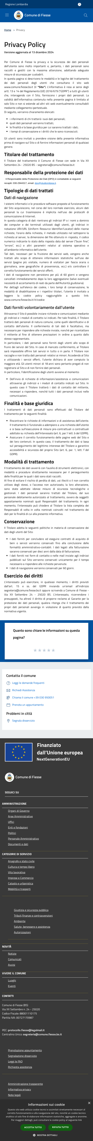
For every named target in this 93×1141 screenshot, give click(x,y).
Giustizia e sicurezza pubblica (31, 910)
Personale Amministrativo (23, 838)
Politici (12, 833)
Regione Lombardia (16, 4)
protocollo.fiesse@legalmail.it (26, 1030)
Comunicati (14, 959)
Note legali (14, 1095)
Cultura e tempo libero (21, 867)
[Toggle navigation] (7, 15)
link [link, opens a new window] (80, 1120)
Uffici (11, 822)
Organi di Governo (18, 811)
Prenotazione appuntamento (25, 1050)
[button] (46, 1135)
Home (7, 30)
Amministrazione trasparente (25, 1084)
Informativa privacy (19, 1089)
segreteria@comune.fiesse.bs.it (42, 1034)
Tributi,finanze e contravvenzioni (33, 915)
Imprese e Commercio (20, 878)
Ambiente (19, 921)
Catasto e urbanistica (20, 883)
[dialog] (46, 1120)
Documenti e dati (18, 844)
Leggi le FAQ (15, 1061)
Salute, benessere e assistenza (32, 927)
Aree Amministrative (20, 816)
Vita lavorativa (16, 872)
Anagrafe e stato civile (21, 861)
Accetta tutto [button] (33, 1127)
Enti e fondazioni (18, 827)
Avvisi (11, 965)
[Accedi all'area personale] (79, 4)
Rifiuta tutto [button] (60, 1127)
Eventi (12, 986)
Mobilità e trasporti (19, 889)
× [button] (89, 1103)
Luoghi (12, 980)
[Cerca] (86, 15)
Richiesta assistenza (20, 1067)
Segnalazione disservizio (22, 1056)
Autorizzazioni (22, 932)
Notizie (12, 954)
